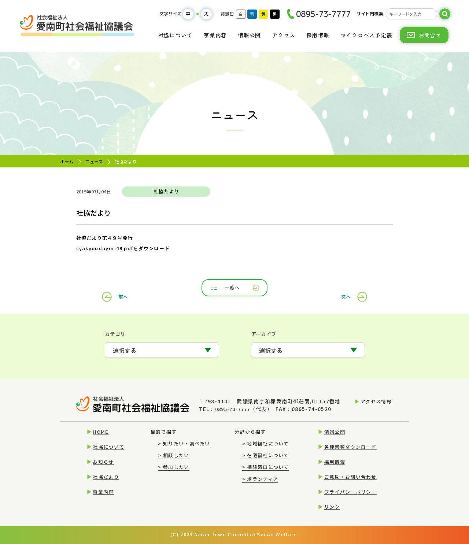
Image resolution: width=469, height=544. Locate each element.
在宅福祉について (265, 455)
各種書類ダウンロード (350, 446)
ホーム (66, 161)
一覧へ (235, 288)
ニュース (94, 161)
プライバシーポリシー (350, 491)
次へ (344, 288)
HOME (100, 431)
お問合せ (430, 35)
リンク (332, 506)
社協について (175, 35)
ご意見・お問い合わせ (350, 476)
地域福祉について (265, 443)
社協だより (106, 476)
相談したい (173, 455)
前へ (125, 288)
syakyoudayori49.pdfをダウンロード (119, 248)
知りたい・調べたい (184, 443)
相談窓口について (265, 467)
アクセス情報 (376, 403)
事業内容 (215, 35)
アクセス (283, 35)
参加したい (173, 467)
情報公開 (249, 35)
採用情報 (317, 35)
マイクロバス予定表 (366, 35)
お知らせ (103, 461)
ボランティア (260, 478)
